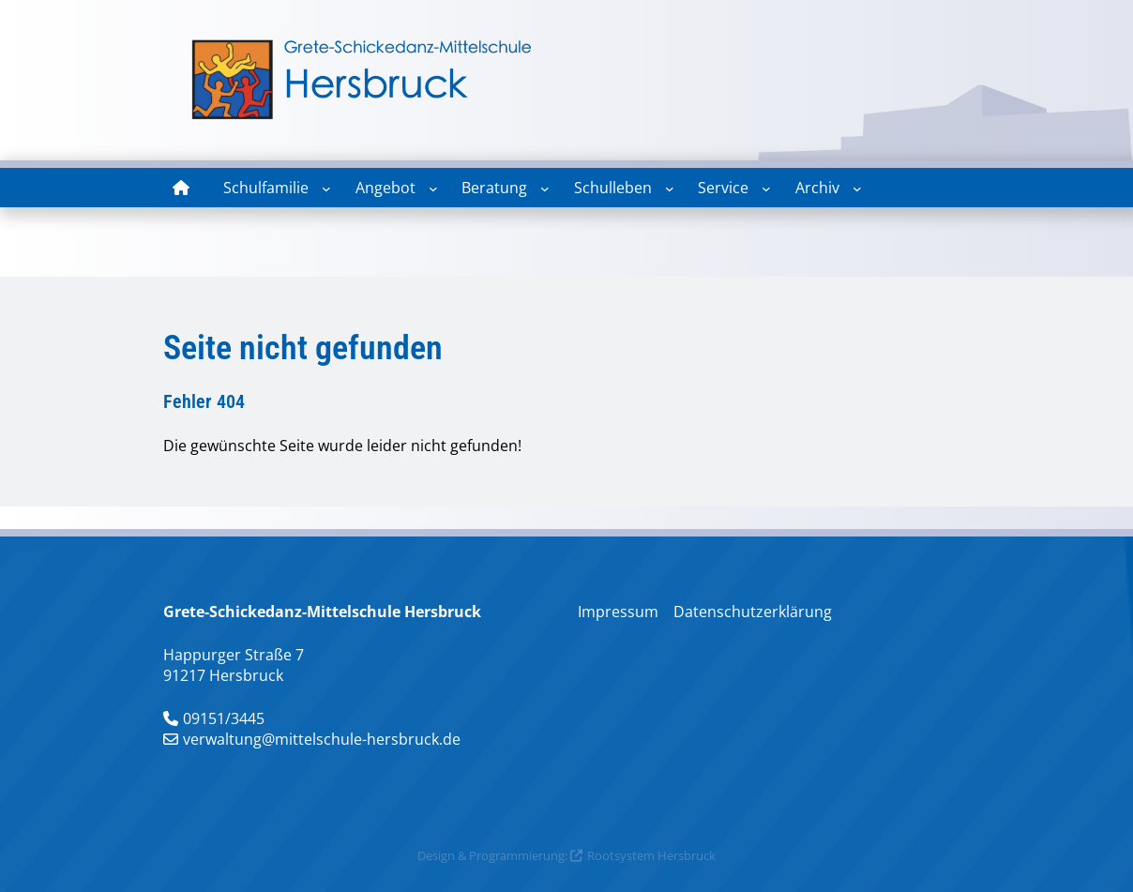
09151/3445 (223, 718)
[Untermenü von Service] (766, 188)
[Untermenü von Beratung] (545, 188)
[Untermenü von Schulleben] (669, 188)
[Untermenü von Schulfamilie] (326, 188)
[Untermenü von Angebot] (433, 188)
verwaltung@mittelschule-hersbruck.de (322, 739)
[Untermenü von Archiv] (857, 188)
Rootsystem (621, 855)
